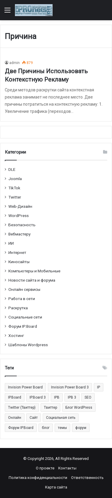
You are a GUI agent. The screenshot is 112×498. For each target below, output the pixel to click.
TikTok (14, 187)
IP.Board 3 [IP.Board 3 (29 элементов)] (38, 397)
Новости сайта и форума (31, 280)
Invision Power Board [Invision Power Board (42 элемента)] (25, 387)
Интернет (17, 252)
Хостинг (16, 335)
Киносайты (19, 261)
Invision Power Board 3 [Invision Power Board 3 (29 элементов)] (70, 387)
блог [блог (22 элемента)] (46, 428)
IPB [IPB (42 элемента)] (56, 397)
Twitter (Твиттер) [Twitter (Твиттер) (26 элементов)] (22, 407)
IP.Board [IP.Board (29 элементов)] (14, 397)
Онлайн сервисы (24, 289)
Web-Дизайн (20, 206)
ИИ (11, 243)
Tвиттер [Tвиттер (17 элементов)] (50, 407)
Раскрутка (18, 307)
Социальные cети (25, 317)
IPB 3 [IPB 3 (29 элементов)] (72, 397)
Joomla (15, 178)
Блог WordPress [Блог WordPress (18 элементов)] (78, 407)
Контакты (67, 468)
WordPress (18, 215)
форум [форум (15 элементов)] (80, 428)
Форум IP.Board (22, 326)
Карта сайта (56, 487)
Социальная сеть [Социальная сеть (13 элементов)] (60, 418)
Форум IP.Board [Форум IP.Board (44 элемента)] (20, 428)
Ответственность (87, 477)
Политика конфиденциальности (38, 477)
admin (14, 63)
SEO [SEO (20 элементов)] (88, 397)
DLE (11, 169)
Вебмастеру (19, 234)
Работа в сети (21, 298)
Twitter (14, 197)
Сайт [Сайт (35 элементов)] (34, 418)
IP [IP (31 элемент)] (98, 387)
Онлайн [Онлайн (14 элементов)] (14, 418)
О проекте (45, 468)
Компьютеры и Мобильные (34, 270)
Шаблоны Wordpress (28, 344)
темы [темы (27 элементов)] (62, 428)
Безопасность (22, 224)
